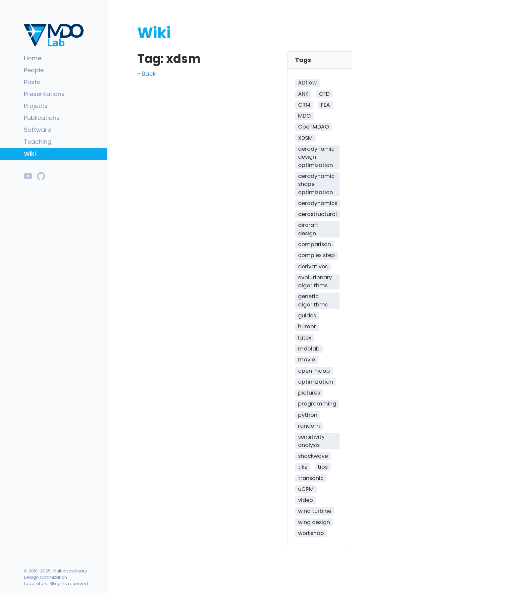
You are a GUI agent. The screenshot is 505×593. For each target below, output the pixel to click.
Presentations (44, 94)
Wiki (30, 153)
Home (32, 58)
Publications (42, 118)
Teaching (37, 141)
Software (37, 130)
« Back (146, 74)
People (34, 70)
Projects (36, 106)
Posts (32, 82)
